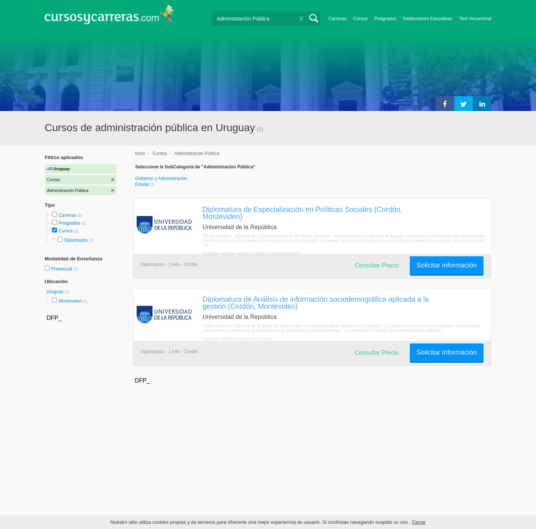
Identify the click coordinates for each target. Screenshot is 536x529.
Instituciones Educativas (428, 18)
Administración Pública (196, 153)
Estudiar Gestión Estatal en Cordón (237, 338)
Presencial (62, 269)
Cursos (360, 18)
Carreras (337, 18)
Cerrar (419, 522)
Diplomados (75, 240)
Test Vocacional (475, 18)
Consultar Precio (377, 265)
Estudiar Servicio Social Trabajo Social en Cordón (251, 253)
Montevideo (70, 301)
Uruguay (56, 291)
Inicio (140, 153)
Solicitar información (447, 265)
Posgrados (385, 18)
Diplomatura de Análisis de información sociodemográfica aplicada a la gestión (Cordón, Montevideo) (315, 302)
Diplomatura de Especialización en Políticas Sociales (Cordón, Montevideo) (302, 213)
